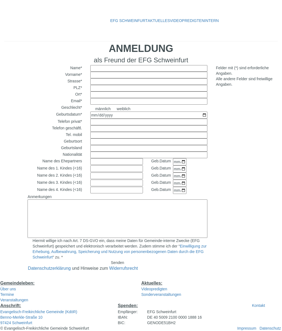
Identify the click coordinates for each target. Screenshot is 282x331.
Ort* (78, 94)
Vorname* (73, 74)
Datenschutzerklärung (49, 268)
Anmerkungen (39, 196)
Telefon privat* (70, 121)
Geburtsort (73, 141)
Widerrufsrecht (123, 268)
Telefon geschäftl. (67, 128)
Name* (76, 68)
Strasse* (74, 81)
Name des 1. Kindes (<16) (59, 168)
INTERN (211, 20)
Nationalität (72, 154)
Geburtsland (71, 148)
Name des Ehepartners (62, 161)
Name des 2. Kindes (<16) (59, 175)
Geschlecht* (71, 107)
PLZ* (78, 87)
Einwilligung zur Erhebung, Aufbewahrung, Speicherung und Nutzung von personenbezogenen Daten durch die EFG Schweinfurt (119, 251)
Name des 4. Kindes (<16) (59, 189)
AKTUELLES (159, 20)
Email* (76, 101)
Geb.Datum (161, 161)
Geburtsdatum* (69, 114)
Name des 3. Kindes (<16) (59, 182)
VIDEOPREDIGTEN (187, 20)
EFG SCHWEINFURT (129, 20)
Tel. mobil (74, 134)
